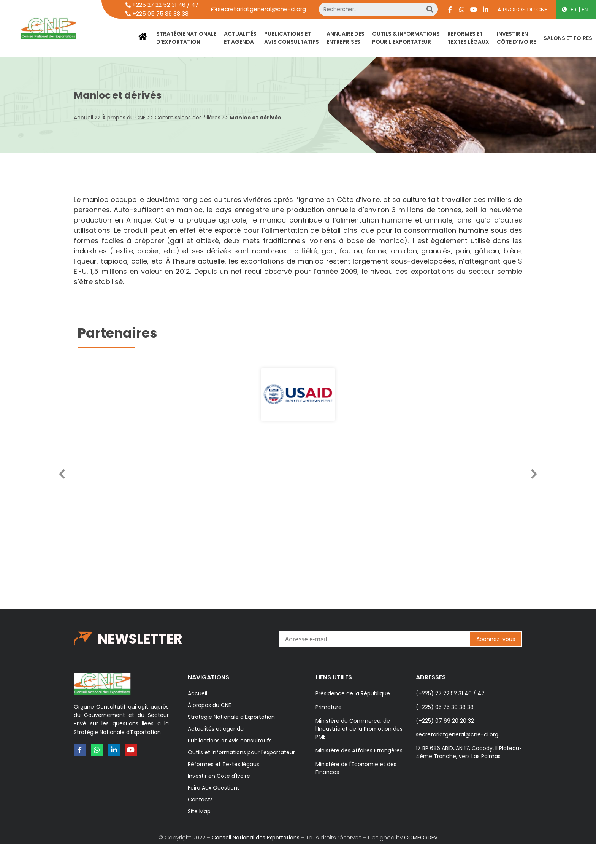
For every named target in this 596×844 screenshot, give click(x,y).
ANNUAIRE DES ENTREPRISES (346, 38)
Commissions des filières (187, 117)
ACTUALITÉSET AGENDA (240, 38)
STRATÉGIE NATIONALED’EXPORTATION (186, 38)
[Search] (430, 9)
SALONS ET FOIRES (568, 38)
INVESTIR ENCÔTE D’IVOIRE (516, 38)
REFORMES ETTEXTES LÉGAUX (468, 38)
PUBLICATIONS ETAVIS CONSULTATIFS (291, 38)
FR (574, 9)
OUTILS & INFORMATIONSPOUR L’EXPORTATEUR (406, 38)
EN (585, 9)
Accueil (83, 117)
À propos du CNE (522, 9)
